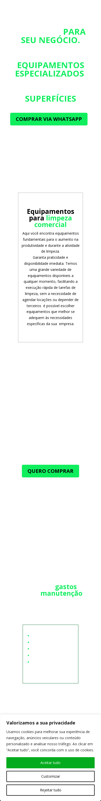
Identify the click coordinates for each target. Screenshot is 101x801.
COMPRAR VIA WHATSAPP (49, 119)
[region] (50, 757)
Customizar (50, 776)
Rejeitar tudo (50, 790)
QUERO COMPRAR (50, 471)
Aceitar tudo (50, 762)
